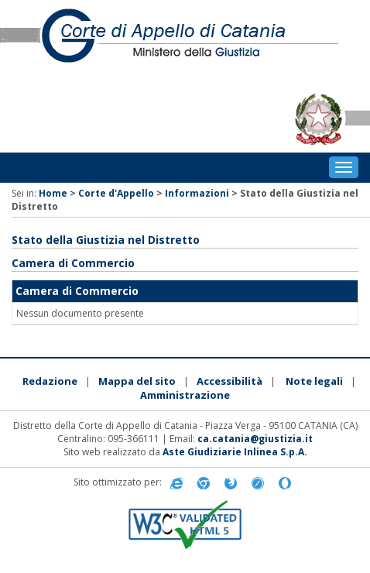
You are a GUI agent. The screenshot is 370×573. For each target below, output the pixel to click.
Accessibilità (229, 381)
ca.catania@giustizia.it (255, 438)
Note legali (314, 381)
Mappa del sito (137, 381)
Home (53, 193)
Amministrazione (185, 395)
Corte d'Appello (116, 193)
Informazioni (197, 193)
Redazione (49, 381)
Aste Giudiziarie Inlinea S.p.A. (235, 451)
